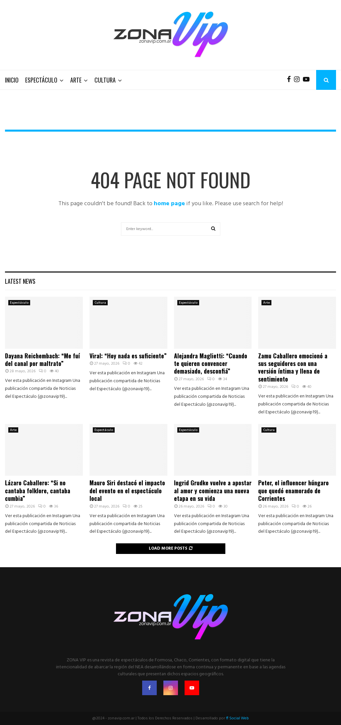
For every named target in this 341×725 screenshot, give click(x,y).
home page (169, 204)
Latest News (20, 281)
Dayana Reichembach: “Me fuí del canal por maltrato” (42, 359)
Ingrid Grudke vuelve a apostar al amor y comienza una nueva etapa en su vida (213, 490)
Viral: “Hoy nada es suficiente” (128, 355)
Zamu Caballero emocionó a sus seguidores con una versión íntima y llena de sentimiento (292, 367)
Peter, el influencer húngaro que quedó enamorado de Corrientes (293, 490)
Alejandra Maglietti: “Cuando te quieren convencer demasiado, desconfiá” (210, 363)
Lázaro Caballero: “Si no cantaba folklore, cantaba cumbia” (37, 490)
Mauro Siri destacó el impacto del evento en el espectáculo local (127, 490)
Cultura (105, 80)
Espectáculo (41, 80)
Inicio (12, 80)
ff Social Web (237, 718)
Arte (76, 80)
